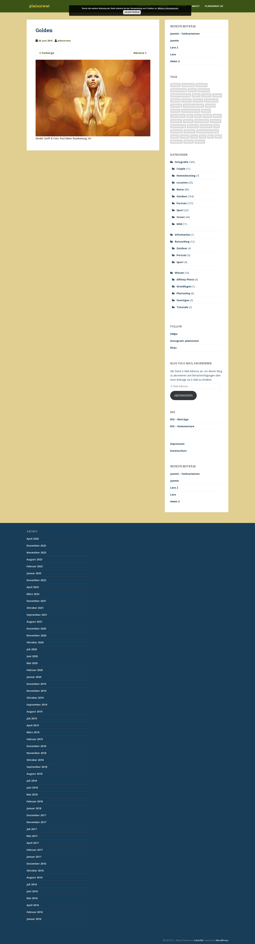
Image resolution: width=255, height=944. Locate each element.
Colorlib (198, 940)
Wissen (179, 272)
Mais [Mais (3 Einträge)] (198, 115)
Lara (173, 54)
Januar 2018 (34, 808)
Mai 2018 (32, 794)
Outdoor (182, 196)
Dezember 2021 (36, 601)
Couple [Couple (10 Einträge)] (206, 95)
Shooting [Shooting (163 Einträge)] (176, 131)
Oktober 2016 (35, 870)
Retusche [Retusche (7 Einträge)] (206, 126)
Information (182, 234)
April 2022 (33, 587)
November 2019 (36, 690)
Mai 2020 (32, 663)
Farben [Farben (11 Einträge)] (187, 100)
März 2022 (33, 594)
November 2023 (36, 552)
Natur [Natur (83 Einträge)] (217, 115)
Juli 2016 (32, 884)
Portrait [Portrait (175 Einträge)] (215, 120)
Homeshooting (186, 175)
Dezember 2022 (36, 580)
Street (181, 217)
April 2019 (33, 725)
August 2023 (34, 559)
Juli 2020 (32, 649)
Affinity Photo (185, 279)
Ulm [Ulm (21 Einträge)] (210, 136)
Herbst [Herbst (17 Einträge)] (175, 110)
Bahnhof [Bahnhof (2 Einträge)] (201, 85)
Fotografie (181, 162)
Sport (180, 210)
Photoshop (183, 293)
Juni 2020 (32, 656)
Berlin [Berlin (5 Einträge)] (192, 90)
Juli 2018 (32, 780)
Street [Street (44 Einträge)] (184, 136)
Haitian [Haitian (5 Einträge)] (210, 105)
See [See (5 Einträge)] (216, 126)
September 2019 (37, 704)
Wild (179, 224)
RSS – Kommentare (182, 426)
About (196, 6)
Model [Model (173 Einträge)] (207, 115)
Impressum (177, 443)
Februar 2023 (35, 566)
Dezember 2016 (36, 863)
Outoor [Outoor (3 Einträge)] (188, 120)
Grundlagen (184, 286)
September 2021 (37, 614)
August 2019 (34, 711)
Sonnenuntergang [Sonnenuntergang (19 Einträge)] (207, 131)
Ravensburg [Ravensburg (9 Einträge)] (178, 126)
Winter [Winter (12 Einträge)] (188, 141)
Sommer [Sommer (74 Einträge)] (189, 131)
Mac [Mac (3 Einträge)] (190, 115)
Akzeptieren (132, 12)
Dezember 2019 (36, 684)
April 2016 (33, 905)
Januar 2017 (34, 856)
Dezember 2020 (36, 628)
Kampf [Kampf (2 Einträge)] (206, 110)
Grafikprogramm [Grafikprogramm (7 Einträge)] (193, 105)
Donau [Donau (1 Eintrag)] (217, 95)
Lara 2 (174, 47)
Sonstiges (183, 300)
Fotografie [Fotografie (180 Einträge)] (211, 100)
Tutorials (182, 307)
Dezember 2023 (36, 545)
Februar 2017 (35, 849)
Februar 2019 (35, 739)
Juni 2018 (32, 787)
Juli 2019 (32, 718)
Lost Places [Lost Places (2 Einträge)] (177, 115)
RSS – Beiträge (179, 419)
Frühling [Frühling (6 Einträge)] (176, 105)
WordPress (222, 940)
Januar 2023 (34, 573)
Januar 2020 (34, 677)
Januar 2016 (34, 919)
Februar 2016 (35, 912)
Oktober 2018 (35, 760)
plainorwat (39, 6)
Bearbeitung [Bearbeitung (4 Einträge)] (178, 90)
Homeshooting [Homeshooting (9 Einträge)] (190, 110)
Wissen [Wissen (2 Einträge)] (200, 141)
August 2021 (34, 621)
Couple (181, 168)
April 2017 (33, 843)
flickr (173, 347)
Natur (180, 189)
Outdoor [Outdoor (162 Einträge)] (176, 120)
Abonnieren (183, 395)
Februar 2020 (35, 670)
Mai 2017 (32, 836)
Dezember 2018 (36, 746)
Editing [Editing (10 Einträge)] (175, 100)
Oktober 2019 (35, 697)
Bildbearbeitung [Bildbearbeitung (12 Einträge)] (180, 95)
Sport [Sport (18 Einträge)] (174, 136)
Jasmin (174, 40)
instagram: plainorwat (184, 340)
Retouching (182, 241)
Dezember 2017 (36, 815)
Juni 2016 (32, 891)
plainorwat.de (214, 6)
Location (182, 182)
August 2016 (34, 877)
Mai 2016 (32, 898)
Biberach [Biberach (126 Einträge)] (204, 90)
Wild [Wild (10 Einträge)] (218, 136)
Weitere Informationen (168, 8)
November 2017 (36, 822)
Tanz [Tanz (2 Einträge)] (194, 136)
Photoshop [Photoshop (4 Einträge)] (202, 120)
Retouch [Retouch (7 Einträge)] (192, 126)
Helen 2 (175, 61)
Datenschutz (178, 450)
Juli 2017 (32, 829)
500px (173, 334)
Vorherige (46, 53)
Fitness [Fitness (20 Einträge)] (198, 100)
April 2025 (33, 538)
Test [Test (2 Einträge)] (202, 136)
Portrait (182, 203)
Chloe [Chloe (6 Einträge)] (196, 95)
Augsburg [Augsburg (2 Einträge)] (188, 85)
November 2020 (36, 635)
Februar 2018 (35, 801)
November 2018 (36, 753)
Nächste (140, 53)
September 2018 (37, 766)
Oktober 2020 (35, 642)
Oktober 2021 (35, 607)
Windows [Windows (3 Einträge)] (176, 141)
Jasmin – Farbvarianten (185, 33)
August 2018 (34, 773)
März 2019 (33, 732)
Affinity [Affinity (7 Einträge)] (175, 85)
